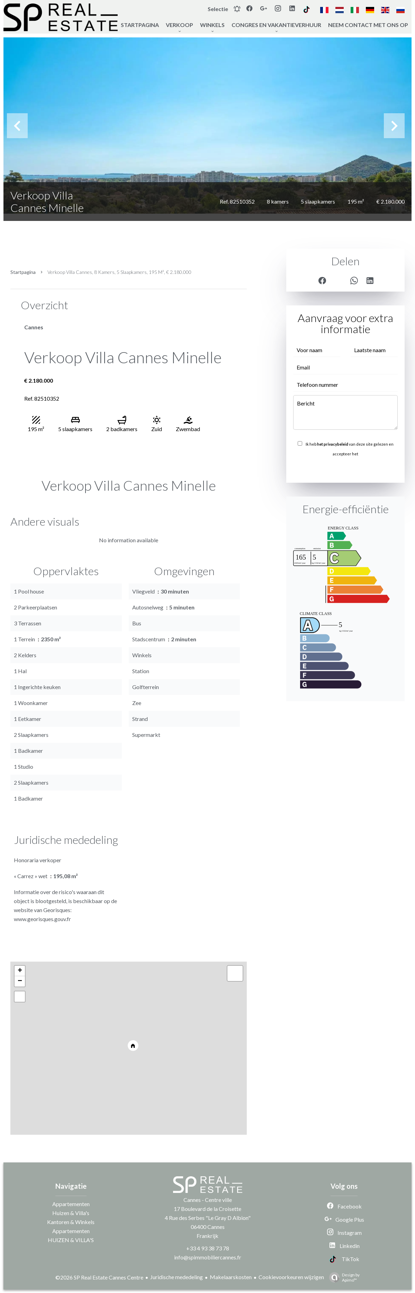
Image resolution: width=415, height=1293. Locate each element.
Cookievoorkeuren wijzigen (291, 1277)
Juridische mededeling (176, 1277)
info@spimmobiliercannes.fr (207, 1257)
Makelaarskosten (231, 1277)
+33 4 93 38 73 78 (207, 1248)
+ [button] (20, 971)
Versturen (345, 468)
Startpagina (23, 272)
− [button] (20, 981)
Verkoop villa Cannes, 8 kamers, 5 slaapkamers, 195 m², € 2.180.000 (119, 272)
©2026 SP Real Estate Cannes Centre (99, 1277)
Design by (343, 1277)
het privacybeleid (332, 444)
